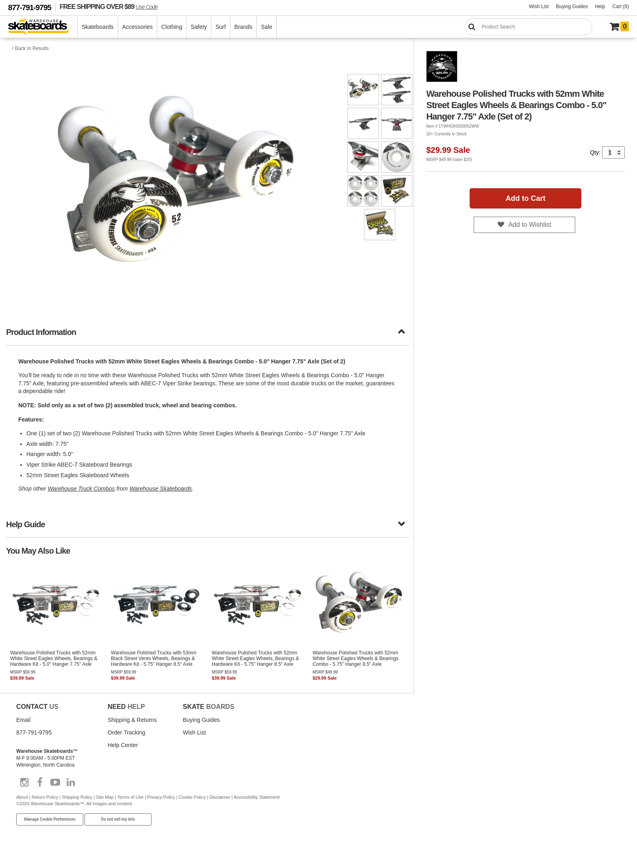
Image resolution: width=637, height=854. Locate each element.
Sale (266, 27)
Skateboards (98, 27)
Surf (220, 27)
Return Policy (45, 797)
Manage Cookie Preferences (50, 819)
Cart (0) (620, 6)
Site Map (104, 797)
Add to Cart (526, 198)
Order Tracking (126, 732)
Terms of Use (130, 797)
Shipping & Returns (132, 720)
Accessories (137, 27)
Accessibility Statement (257, 797)
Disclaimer (219, 797)
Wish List (539, 6)
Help (600, 6)
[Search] (528, 26)
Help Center (123, 745)
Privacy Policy (161, 797)
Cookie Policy (192, 797)
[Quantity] (613, 152)
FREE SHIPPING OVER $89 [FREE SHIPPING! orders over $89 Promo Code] (109, 6)
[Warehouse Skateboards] (43, 27)
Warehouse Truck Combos (81, 488)
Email (23, 720)
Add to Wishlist (529, 224)
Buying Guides (572, 6)
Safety (199, 27)
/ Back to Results (30, 48)
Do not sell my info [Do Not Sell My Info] (118, 819)
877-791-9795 (29, 7)
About (22, 797)
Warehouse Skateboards (160, 488)
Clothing (171, 27)
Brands (243, 27)
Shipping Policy (77, 797)
